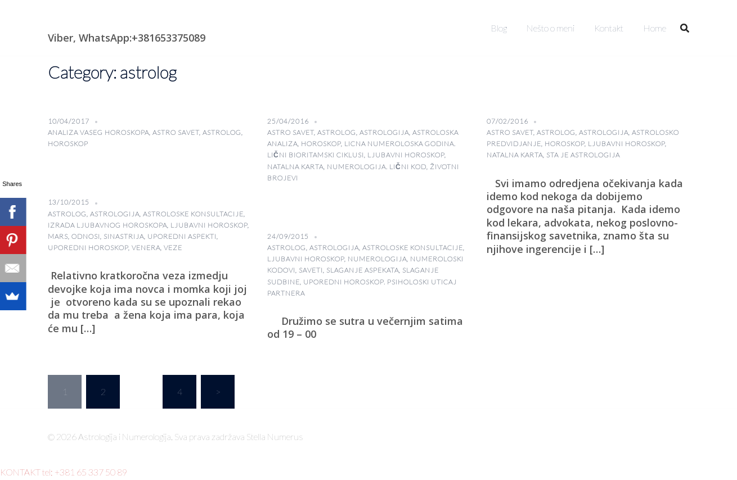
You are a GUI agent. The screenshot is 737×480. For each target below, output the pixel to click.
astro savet (175, 132)
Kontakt (608, 27)
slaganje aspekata (362, 270)
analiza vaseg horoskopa (98, 132)
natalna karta (295, 166)
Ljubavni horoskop (405, 155)
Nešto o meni (550, 27)
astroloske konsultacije (193, 214)
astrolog (222, 132)
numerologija (377, 259)
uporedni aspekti (182, 236)
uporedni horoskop (88, 247)
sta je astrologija (583, 155)
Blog (499, 27)
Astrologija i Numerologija (113, 19)
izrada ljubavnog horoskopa (107, 225)
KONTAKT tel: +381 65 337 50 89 (63, 472)
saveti (311, 270)
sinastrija (124, 236)
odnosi (85, 236)
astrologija (384, 132)
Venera (146, 247)
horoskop (68, 143)
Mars (58, 236)
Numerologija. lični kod (376, 166)
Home (654, 27)
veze (173, 247)
